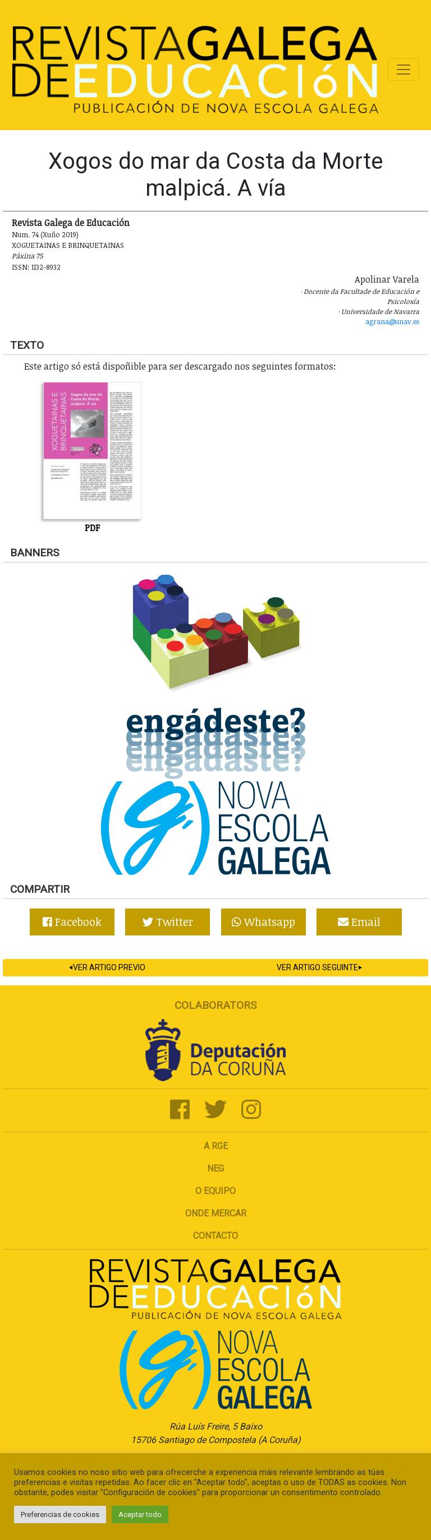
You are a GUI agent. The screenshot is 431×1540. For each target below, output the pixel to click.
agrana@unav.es (392, 321)
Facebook (72, 921)
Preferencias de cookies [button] (60, 1514)
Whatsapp (263, 921)
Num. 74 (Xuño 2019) (45, 234)
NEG (215, 1168)
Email (359, 921)
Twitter (168, 921)
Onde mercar (215, 1213)
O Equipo (215, 1191)
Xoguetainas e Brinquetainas (68, 245)
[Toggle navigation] (403, 69)
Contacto (215, 1235)
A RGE (216, 1146)
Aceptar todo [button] (140, 1514)
